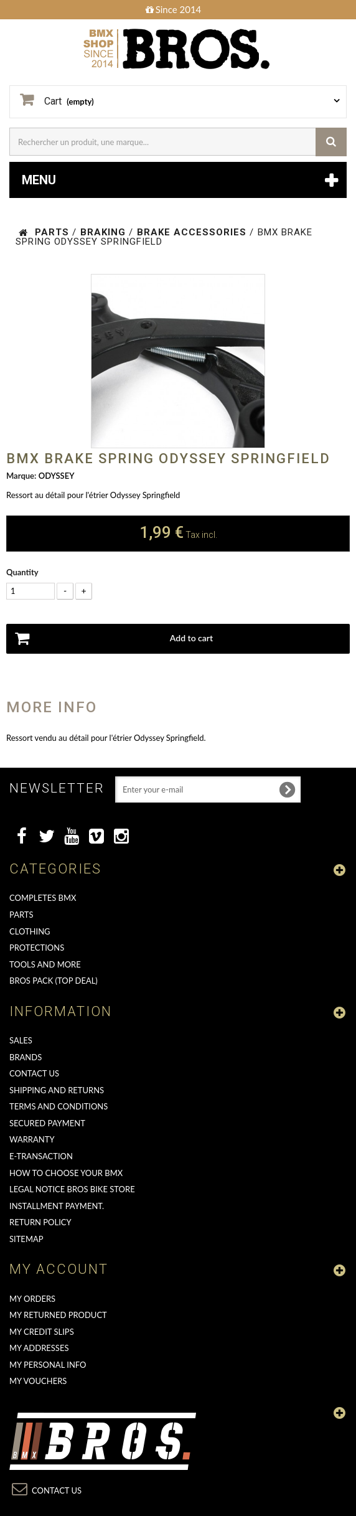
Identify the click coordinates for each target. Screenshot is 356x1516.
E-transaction (41, 1156)
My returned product (58, 1315)
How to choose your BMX (66, 1173)
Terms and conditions (58, 1106)
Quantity (22, 572)
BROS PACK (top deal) (53, 981)
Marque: (21, 476)
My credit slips (41, 1332)
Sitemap (26, 1239)
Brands (25, 1057)
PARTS (21, 915)
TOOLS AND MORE (45, 964)
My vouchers (38, 1381)
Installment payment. (56, 1206)
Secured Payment (47, 1123)
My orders (32, 1299)
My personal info (48, 1365)
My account (58, 1269)
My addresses (38, 1348)
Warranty (32, 1139)
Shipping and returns (56, 1090)
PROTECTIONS (36, 948)
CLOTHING (29, 931)
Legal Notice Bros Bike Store (72, 1189)
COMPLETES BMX (42, 898)
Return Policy (40, 1222)
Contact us (34, 1073)
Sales (20, 1040)
